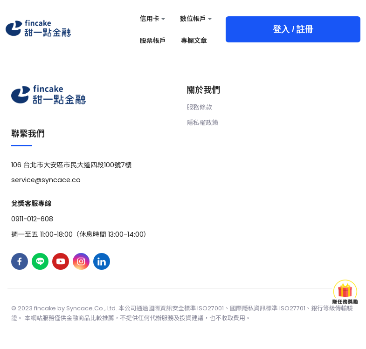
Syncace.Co (84, 308)
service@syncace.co (46, 180)
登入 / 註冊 (293, 29)
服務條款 (199, 107)
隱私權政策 (203, 122)
